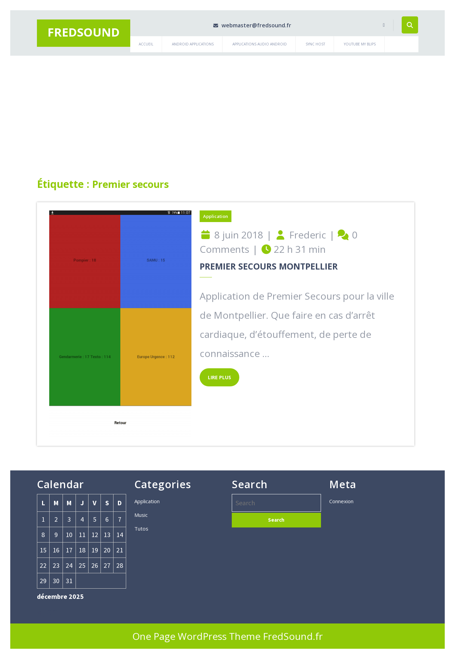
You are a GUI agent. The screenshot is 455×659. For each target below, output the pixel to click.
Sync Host (315, 44)
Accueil (146, 44)
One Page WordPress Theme (196, 636)
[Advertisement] (228, 107)
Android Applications (193, 44)
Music (141, 514)
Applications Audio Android (259, 44)
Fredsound (84, 32)
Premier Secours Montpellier (269, 266)
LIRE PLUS (215, 374)
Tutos (141, 528)
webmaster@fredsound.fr (247, 25)
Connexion (341, 501)
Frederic (307, 234)
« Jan (47, 611)
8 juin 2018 (238, 234)
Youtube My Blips (360, 44)
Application (215, 216)
